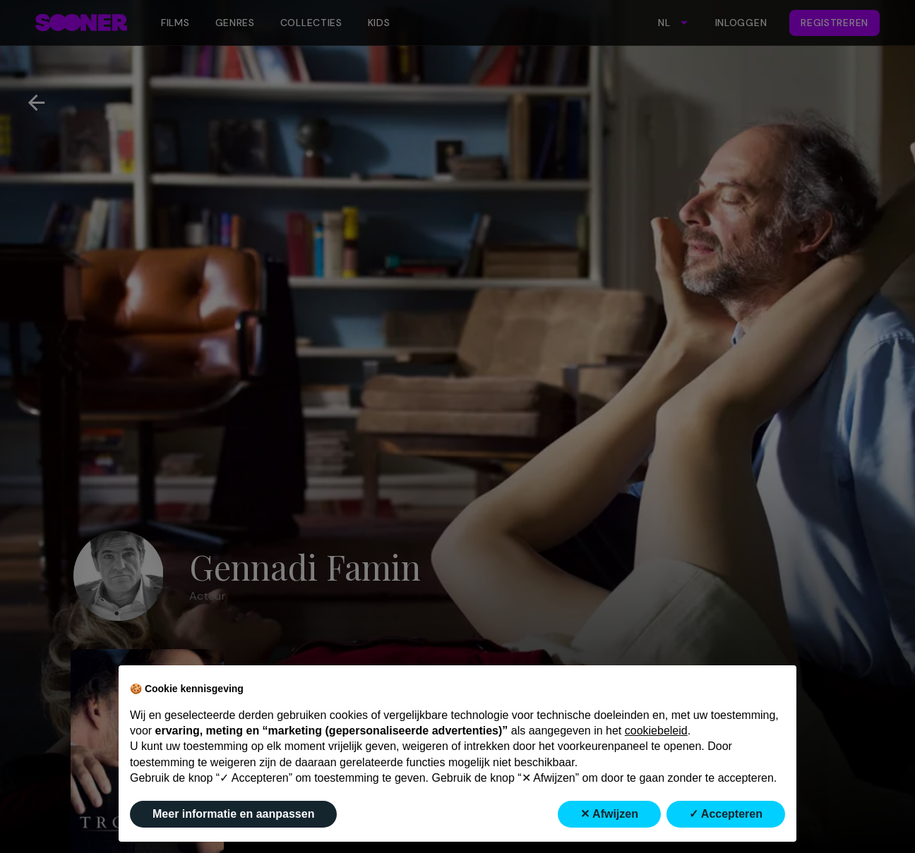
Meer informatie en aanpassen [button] (233, 814)
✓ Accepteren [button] (725, 814)
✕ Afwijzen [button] (609, 814)
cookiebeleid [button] (656, 731)
